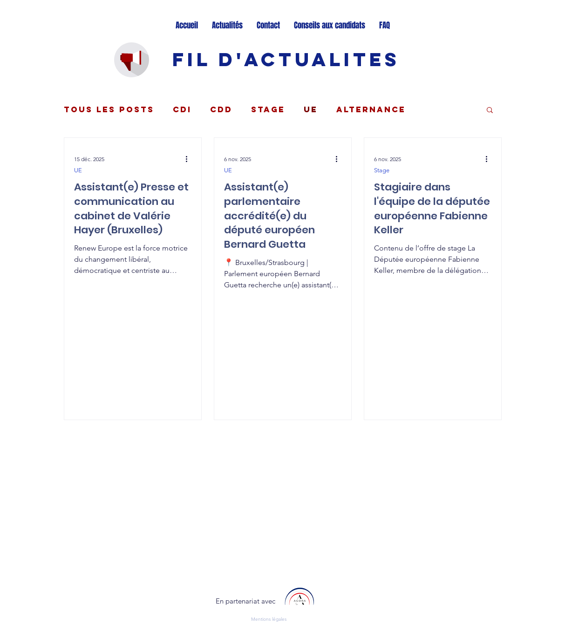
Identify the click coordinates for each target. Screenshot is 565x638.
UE (311, 109)
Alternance (371, 109)
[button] (489, 110)
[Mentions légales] (272, 619)
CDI (182, 109)
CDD (221, 109)
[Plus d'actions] (190, 158)
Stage (268, 109)
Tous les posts (109, 109)
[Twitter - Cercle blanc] (524, 20)
